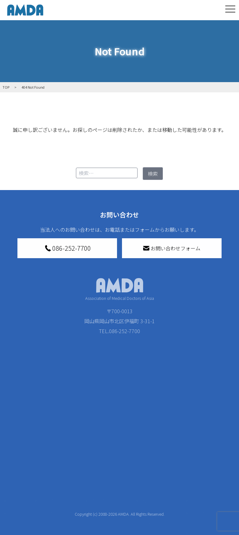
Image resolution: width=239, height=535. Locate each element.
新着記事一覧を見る (64, 445)
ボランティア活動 (64, 493)
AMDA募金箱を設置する (116, 489)
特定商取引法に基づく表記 (209, 445)
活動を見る (53, 429)
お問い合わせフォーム (171, 248)
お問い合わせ (207, 429)
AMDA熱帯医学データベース (25, 523)
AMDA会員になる (114, 441)
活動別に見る (59, 468)
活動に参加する (58, 481)
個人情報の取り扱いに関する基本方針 (209, 481)
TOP (15, 429)
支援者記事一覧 (112, 528)
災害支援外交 (161, 441)
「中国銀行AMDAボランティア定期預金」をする (116, 511)
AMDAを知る (24, 441)
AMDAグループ (25, 457)
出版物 (21, 506)
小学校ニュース (24, 492)
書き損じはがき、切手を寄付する (115, 472)
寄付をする (103, 429)
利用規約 (202, 461)
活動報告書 (24, 475)
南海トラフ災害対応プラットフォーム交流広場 (166, 459)
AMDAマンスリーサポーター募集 (116, 455)
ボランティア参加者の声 (64, 507)
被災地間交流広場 (162, 429)
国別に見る (57, 459)
